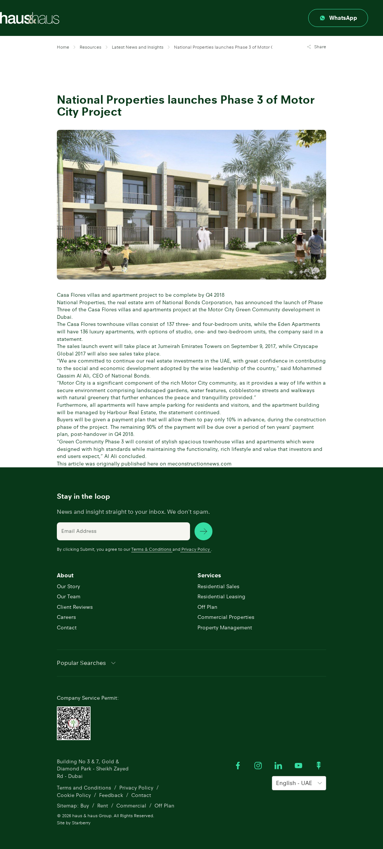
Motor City (72, 382)
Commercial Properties (225, 617)
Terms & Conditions (151, 549)
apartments (111, 404)
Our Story (68, 586)
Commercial (131, 805)
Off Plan (207, 607)
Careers (66, 617)
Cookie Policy (74, 795)
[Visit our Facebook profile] (237, 765)
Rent (102, 805)
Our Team (68, 596)
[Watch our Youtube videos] (298, 765)
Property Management (224, 627)
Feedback (111, 795)
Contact (67, 627)
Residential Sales (218, 586)
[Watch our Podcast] (318, 765)
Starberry (81, 822)
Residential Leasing (221, 596)
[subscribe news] (203, 531)
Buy (84, 805)
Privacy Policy (195, 549)
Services (209, 575)
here (152, 463)
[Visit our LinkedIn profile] (278, 765)
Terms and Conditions (84, 787)
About (65, 575)
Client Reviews (75, 607)
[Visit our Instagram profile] (258, 765)
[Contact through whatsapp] (338, 18)
